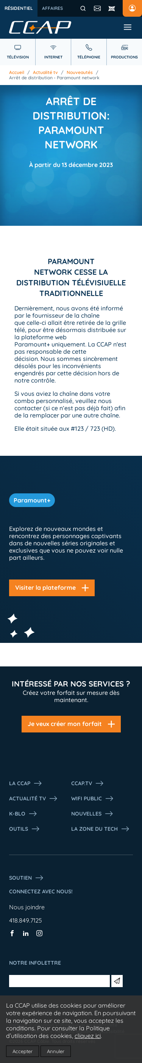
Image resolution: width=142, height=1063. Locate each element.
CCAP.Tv (87, 783)
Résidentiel (19, 8)
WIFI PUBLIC (92, 798)
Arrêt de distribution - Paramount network (54, 77)
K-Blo (23, 813)
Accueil (16, 72)
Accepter (22, 1051)
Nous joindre (27, 907)
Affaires (52, 8)
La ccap (25, 783)
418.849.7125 (25, 920)
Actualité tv (45, 72)
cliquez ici (88, 1035)
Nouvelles (92, 813)
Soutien (26, 877)
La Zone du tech (100, 828)
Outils (24, 828)
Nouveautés (80, 72)
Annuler (55, 1051)
